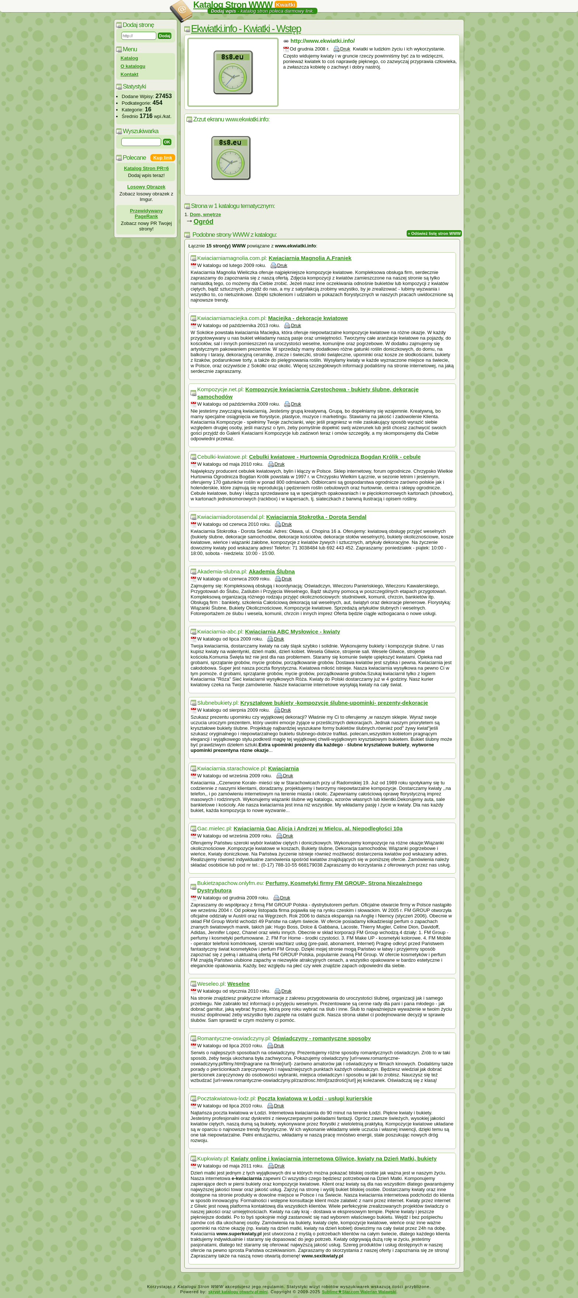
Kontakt (129, 74)
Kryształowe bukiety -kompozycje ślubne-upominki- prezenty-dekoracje (334, 703)
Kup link (162, 157)
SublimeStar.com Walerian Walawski (359, 1292)
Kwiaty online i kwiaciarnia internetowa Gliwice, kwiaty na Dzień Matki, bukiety (334, 1158)
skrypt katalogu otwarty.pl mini (238, 1292)
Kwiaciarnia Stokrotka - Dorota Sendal (316, 517)
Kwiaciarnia (283, 768)
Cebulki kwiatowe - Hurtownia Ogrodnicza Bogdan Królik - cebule (335, 457)
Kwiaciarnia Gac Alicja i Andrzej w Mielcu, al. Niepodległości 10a (318, 828)
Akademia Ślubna (272, 571)
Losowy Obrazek (146, 187)
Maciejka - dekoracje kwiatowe (308, 318)
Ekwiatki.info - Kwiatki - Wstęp (246, 28)
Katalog (129, 58)
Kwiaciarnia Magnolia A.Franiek (310, 258)
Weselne (238, 984)
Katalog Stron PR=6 (146, 168)
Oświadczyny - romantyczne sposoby (321, 1038)
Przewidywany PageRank (146, 213)
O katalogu (133, 66)
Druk (345, 49)
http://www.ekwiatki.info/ (322, 41)
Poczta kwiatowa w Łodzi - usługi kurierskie (315, 1098)
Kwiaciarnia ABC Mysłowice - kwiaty (292, 631)
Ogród (203, 221)
